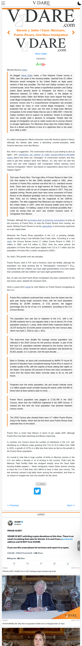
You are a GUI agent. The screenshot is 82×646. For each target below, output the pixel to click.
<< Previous (13, 505)
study (9, 241)
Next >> (71, 505)
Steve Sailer (41, 54)
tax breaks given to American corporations (46, 220)
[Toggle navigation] (2, 3)
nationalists (47, 226)
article (28, 287)
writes (24, 70)
